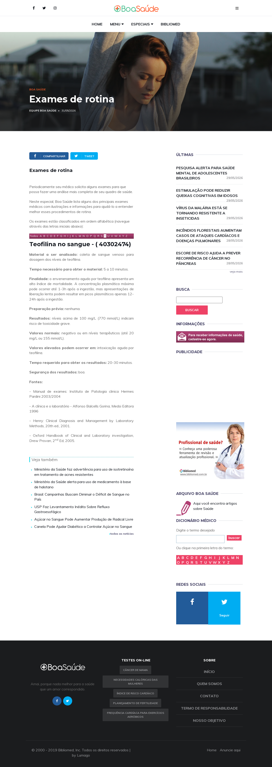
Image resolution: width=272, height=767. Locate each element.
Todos (34, 236)
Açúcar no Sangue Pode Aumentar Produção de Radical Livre (83, 519)
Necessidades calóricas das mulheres (136, 681)
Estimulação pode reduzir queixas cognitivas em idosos (209, 193)
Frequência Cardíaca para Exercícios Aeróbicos (135, 714)
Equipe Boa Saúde (42, 110)
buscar (234, 538)
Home (97, 24)
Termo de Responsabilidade (209, 708)
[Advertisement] (210, 387)
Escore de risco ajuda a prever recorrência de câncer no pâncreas (209, 258)
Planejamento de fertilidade (135, 703)
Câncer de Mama (135, 670)
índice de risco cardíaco (135, 693)
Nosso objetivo (209, 720)
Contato (209, 696)
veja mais (236, 271)
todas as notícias (121, 533)
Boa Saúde (37, 89)
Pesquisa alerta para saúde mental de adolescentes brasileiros (209, 173)
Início (209, 671)
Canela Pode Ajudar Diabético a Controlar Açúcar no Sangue (83, 526)
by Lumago (81, 755)
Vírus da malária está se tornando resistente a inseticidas (209, 213)
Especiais (140, 24)
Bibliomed (170, 24)
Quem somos (209, 683)
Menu (115, 24)
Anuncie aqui (230, 750)
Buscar (192, 310)
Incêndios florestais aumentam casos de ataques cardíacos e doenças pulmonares (209, 235)
